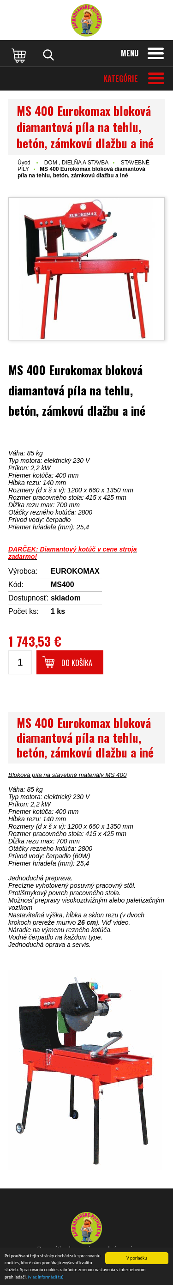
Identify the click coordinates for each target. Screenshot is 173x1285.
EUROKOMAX (75, 571)
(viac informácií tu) (46, 1277)
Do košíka (76, 662)
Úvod (24, 162)
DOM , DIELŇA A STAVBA (76, 162)
